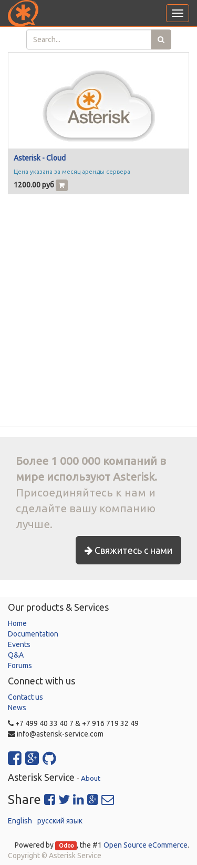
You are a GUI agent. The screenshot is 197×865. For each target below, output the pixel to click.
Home (17, 623)
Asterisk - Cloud (40, 158)
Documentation (33, 634)
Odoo (66, 845)
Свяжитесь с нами (128, 550)
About (90, 778)
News (17, 707)
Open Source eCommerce (145, 845)
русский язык (59, 821)
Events (19, 644)
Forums (20, 665)
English (20, 821)
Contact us (25, 697)
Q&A (16, 655)
